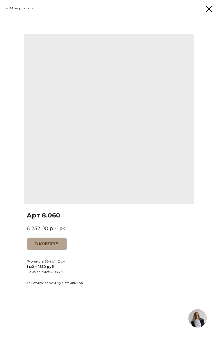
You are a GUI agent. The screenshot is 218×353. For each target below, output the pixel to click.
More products (21, 8)
